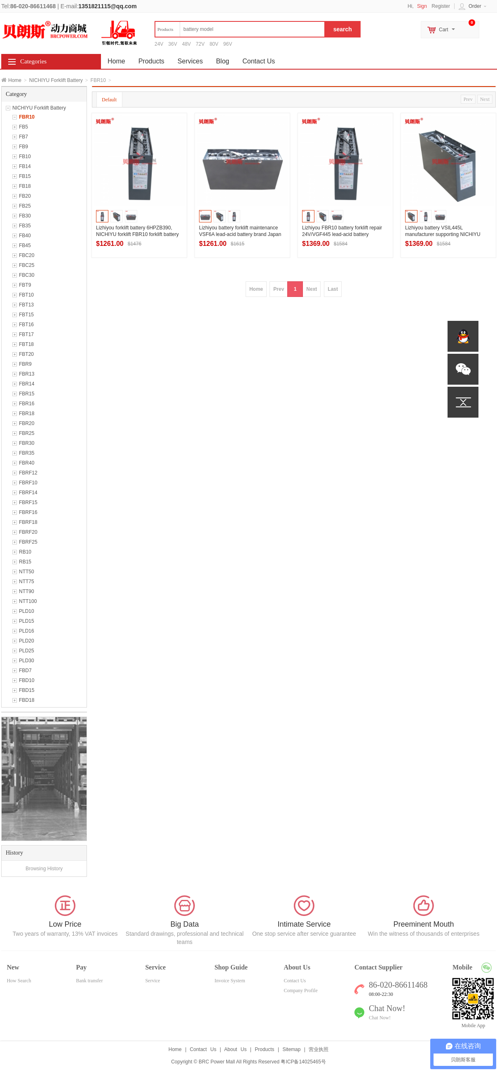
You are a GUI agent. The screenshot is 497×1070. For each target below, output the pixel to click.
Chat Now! (380, 1018)
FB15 (25, 176)
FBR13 (26, 374)
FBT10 (26, 295)
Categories (33, 61)
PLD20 (26, 641)
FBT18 (26, 344)
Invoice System (229, 981)
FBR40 (26, 463)
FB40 (25, 235)
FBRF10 (28, 483)
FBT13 (26, 305)
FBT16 (26, 324)
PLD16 (26, 631)
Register (440, 6)
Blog (222, 61)
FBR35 (26, 453)
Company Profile (300, 990)
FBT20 (26, 354)
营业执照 (318, 1049)
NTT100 (28, 601)
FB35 (25, 226)
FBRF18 (28, 522)
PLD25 (26, 651)
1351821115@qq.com (107, 6)
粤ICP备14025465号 (303, 1062)
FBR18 (26, 413)
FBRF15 (28, 502)
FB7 (23, 137)
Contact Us (258, 61)
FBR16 (26, 404)
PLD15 (26, 621)
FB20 (25, 196)
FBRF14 (28, 492)
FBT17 (26, 334)
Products (151, 61)
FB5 (23, 127)
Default (109, 100)
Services (190, 61)
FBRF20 (28, 532)
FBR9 (25, 364)
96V (227, 44)
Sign (422, 6)
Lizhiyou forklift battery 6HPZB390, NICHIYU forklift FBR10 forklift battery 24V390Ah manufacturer (137, 234)
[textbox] (239, 29)
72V (200, 44)
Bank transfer (89, 981)
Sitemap (291, 1049)
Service (152, 981)
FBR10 (27, 117)
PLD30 (26, 660)
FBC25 (26, 265)
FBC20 (26, 255)
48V (186, 44)
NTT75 (26, 581)
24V (159, 44)
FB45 (25, 245)
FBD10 (26, 680)
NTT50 (26, 572)
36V (172, 44)
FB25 (25, 206)
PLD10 (26, 611)
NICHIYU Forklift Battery (56, 80)
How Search (19, 981)
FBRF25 (28, 542)
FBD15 (26, 690)
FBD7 (25, 670)
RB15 (25, 562)
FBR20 (26, 423)
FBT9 (25, 285)
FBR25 (26, 433)
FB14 (25, 166)
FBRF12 (28, 473)
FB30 (25, 216)
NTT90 (26, 591)
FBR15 (26, 394)
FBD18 (26, 700)
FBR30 (26, 443)
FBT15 (26, 315)
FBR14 (26, 384)
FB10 (25, 156)
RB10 (25, 552)
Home (14, 80)
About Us (235, 1049)
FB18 (25, 186)
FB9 (23, 147)
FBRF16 (28, 512)
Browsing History (44, 868)
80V (213, 44)
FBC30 (26, 275)
